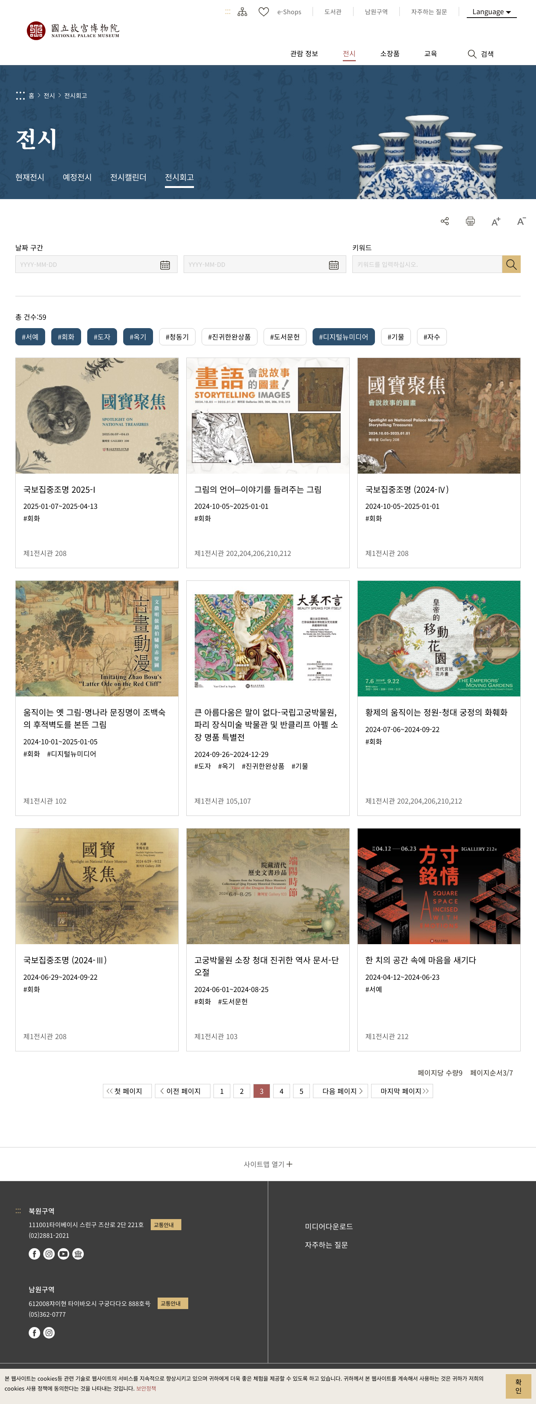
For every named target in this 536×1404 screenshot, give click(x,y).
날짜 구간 (29, 247)
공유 (444, 221)
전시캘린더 (128, 177)
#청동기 (177, 337)
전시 (49, 95)
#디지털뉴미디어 (343, 337)
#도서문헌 (285, 337)
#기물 (396, 337)
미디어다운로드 (329, 1226)
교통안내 (164, 1225)
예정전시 (77, 177)
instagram (49, 1254)
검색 (511, 264)
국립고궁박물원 (73, 30)
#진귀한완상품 (229, 337)
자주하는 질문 (326, 1244)
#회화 (66, 337)
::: (228, 11)
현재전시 (29, 177)
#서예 (30, 337)
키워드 (362, 247)
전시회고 (75, 95)
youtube (63, 1254)
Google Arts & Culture (78, 1254)
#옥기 (138, 337)
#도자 (102, 337)
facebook (34, 1254)
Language (488, 11)
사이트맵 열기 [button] (264, 1164)
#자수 (432, 337)
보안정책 (146, 1388)
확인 (518, 1386)
